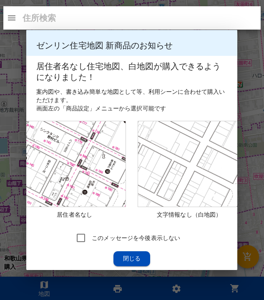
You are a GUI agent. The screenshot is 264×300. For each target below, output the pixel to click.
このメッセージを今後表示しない (136, 238)
